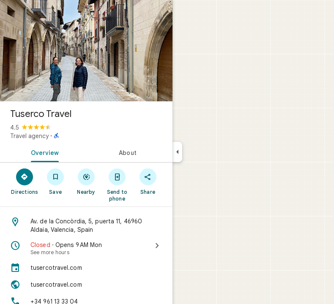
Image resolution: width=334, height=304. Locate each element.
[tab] (43, 152)
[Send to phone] (116, 184)
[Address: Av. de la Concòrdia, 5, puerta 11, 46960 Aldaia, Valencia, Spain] (86, 225)
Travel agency (29, 136)
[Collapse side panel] (177, 152)
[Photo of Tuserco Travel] (86, 50)
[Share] (147, 181)
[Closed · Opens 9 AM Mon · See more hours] (86, 248)
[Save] (55, 181)
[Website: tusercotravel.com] (86, 284)
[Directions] (24, 181)
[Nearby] (86, 181)
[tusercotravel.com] (86, 267)
